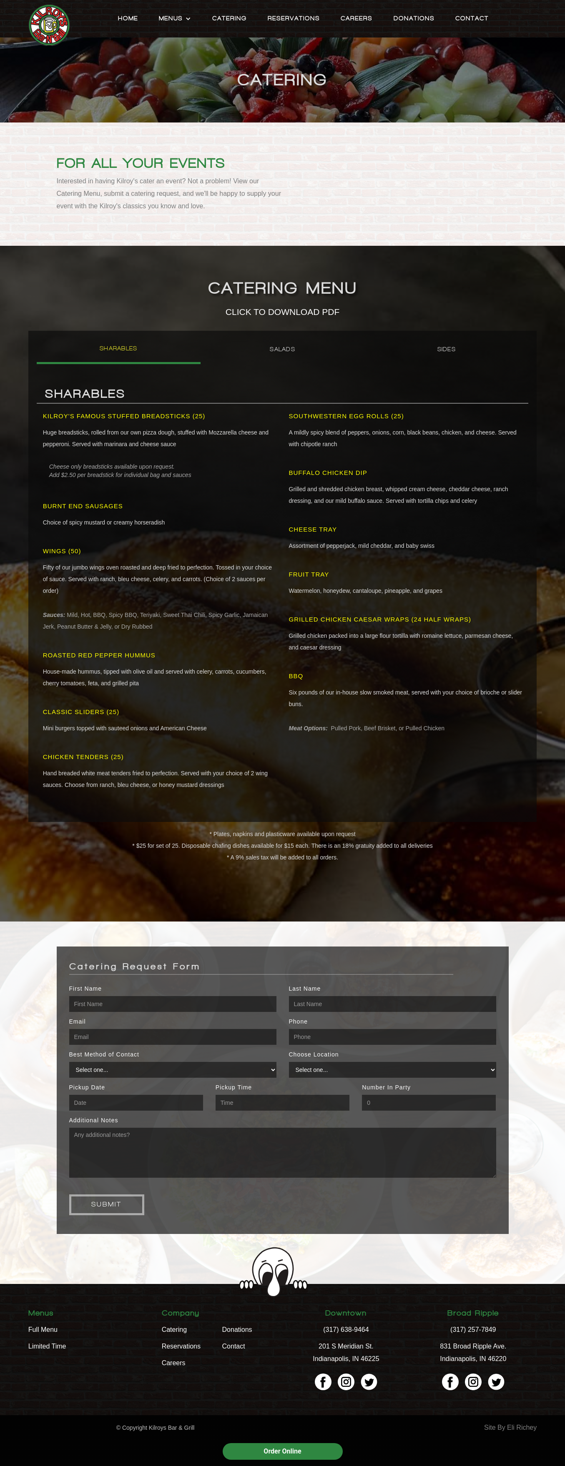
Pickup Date (87, 1087)
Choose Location (314, 1054)
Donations (414, 18)
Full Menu (43, 1329)
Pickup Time (234, 1087)
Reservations (294, 18)
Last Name (305, 988)
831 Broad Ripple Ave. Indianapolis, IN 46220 (473, 1352)
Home (128, 18)
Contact (472, 18)
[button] (175, 18)
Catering (229, 18)
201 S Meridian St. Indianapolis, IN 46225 (346, 1352)
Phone (298, 1021)
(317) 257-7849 (473, 1329)
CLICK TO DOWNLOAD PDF (282, 312)
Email (77, 1021)
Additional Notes (93, 1120)
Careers (356, 18)
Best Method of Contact (104, 1054)
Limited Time (47, 1346)
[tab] (119, 351)
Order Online (282, 1451)
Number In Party (386, 1087)
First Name (85, 988)
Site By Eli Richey (510, 1427)
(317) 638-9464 (346, 1329)
